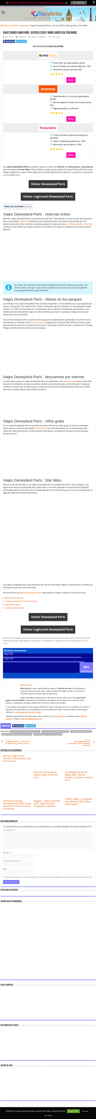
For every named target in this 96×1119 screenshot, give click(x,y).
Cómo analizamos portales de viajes (27, 712)
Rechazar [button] (85, 1111)
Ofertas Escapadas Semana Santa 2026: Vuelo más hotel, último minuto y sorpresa (17, 805)
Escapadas (23, 25)
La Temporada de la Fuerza (78, 224)
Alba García (9, 37)
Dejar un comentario (38, 37)
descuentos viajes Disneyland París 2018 (25, 731)
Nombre (7, 852)
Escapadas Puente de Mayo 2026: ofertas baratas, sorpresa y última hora (79, 776)
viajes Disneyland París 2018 (81, 731)
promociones (41, 428)
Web (5, 869)
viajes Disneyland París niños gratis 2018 (17, 734)
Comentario (9, 830)
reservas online (69, 381)
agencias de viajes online (30, 593)
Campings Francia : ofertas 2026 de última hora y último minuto (18, 741)
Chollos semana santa (14, 608)
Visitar (71, 80)
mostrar (28, 207)
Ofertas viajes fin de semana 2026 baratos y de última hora (17, 758)
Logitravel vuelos (12, 604)
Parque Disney (37, 322)
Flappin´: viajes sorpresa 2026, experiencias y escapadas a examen (47, 803)
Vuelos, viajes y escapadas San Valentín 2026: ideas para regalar (78, 801)
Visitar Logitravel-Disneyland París (48, 196)
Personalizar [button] (48, 1116)
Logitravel (23, 221)
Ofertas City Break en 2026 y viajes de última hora (46, 775)
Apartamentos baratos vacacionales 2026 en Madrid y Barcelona (78, 742)
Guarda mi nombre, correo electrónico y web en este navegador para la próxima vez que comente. (48, 877)
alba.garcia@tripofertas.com (31, 719)
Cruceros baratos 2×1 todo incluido (21, 601)
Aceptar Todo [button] (73, 1111)
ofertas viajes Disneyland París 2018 (55, 731)
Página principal (8, 25)
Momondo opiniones (14, 598)
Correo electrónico (12, 861)
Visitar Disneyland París (48, 184)
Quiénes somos (59, 716)
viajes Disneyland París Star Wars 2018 (48, 734)
